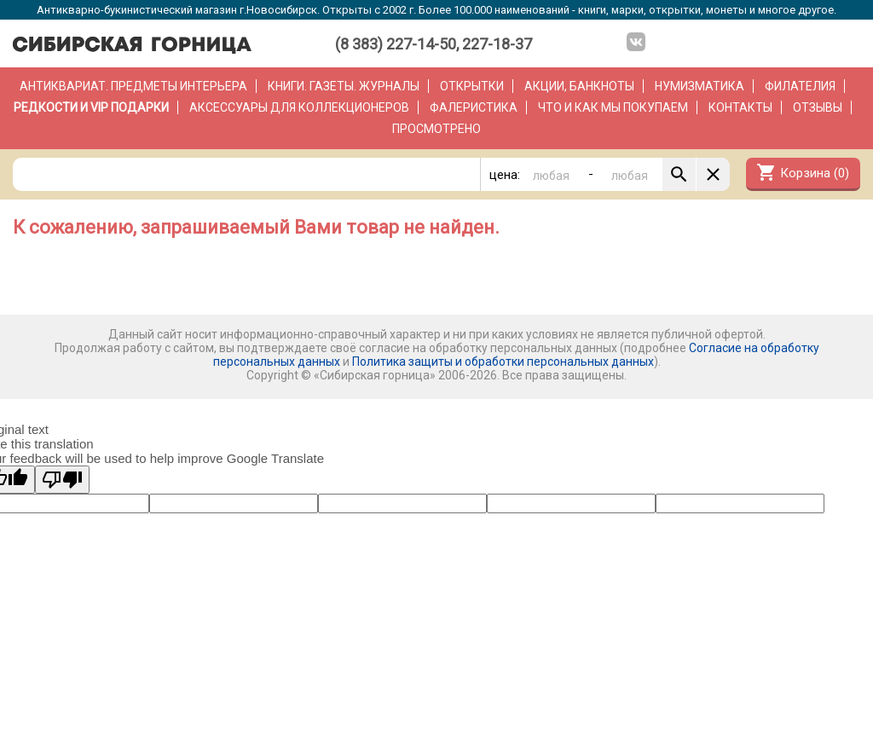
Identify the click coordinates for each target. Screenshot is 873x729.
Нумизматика (699, 86)
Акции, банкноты (579, 86)
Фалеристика (473, 107)
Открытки (472, 86)
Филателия (800, 86)
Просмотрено (436, 129)
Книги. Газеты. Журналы (343, 86)
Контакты (740, 107)
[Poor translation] (62, 480)
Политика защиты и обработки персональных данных (503, 361)
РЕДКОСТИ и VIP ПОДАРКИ (91, 107)
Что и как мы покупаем (613, 107)
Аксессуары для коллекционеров (299, 107)
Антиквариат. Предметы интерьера (133, 86)
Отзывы (817, 107)
